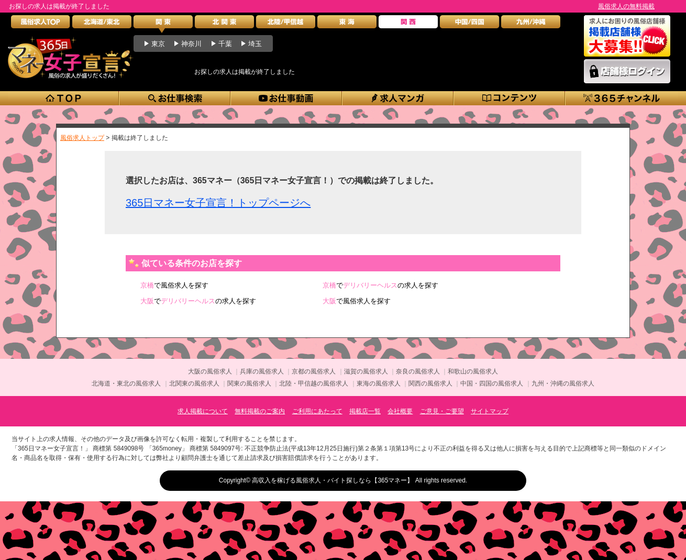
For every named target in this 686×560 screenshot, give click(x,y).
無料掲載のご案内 (260, 411)
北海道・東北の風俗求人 (126, 383)
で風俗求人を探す (174, 285)
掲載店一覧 (365, 411)
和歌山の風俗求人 (473, 371)
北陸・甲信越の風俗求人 (313, 383)
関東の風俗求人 (249, 383)
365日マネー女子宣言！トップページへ (218, 202)
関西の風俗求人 (430, 383)
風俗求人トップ (82, 137)
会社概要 (400, 411)
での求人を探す (380, 285)
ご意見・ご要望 (442, 411)
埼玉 (255, 44)
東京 (158, 44)
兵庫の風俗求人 (262, 371)
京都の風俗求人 (314, 371)
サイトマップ (489, 411)
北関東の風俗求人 (194, 383)
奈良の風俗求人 (418, 371)
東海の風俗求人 (379, 383)
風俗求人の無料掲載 (626, 6)
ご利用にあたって (317, 411)
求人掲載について (203, 411)
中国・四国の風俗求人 (491, 383)
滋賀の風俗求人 (366, 371)
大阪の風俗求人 (210, 371)
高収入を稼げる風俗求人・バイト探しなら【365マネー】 (332, 480)
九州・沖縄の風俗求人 (563, 383)
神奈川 (191, 44)
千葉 (225, 44)
